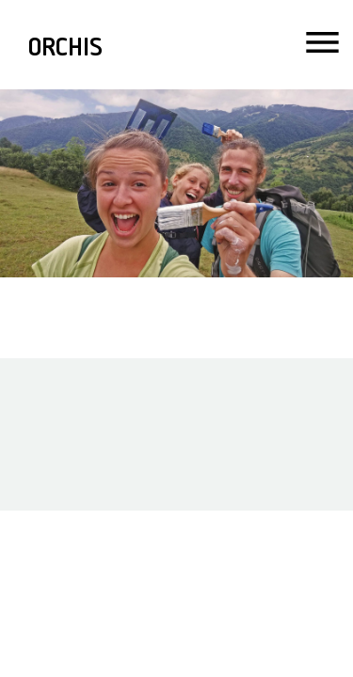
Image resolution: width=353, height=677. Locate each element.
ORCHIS (65, 50)
